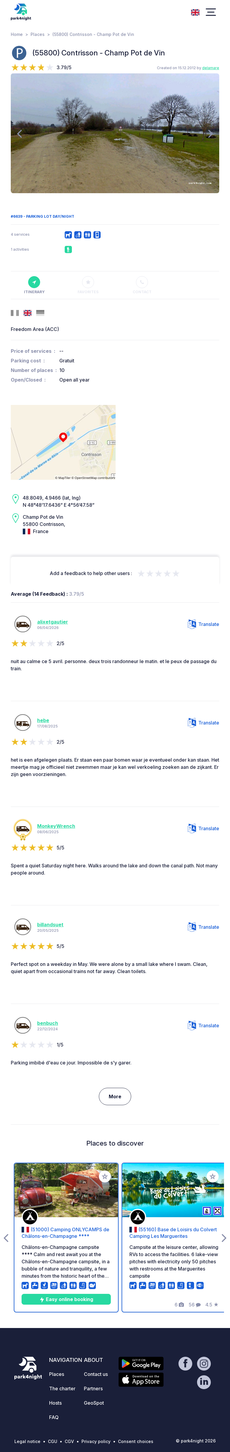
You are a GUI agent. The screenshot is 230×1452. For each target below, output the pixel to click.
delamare (210, 68)
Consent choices (135, 1441)
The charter (62, 1389)
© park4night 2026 (196, 1440)
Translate (203, 624)
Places (38, 34)
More (115, 1096)
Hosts (55, 1403)
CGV (69, 1441)
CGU (52, 1441)
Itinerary (34, 285)
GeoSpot (94, 1403)
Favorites (88, 285)
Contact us (96, 1374)
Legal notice (27, 1441)
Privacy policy (96, 1441)
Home (17, 34)
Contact (142, 285)
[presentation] (19, 133)
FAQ (54, 1417)
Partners (93, 1389)
